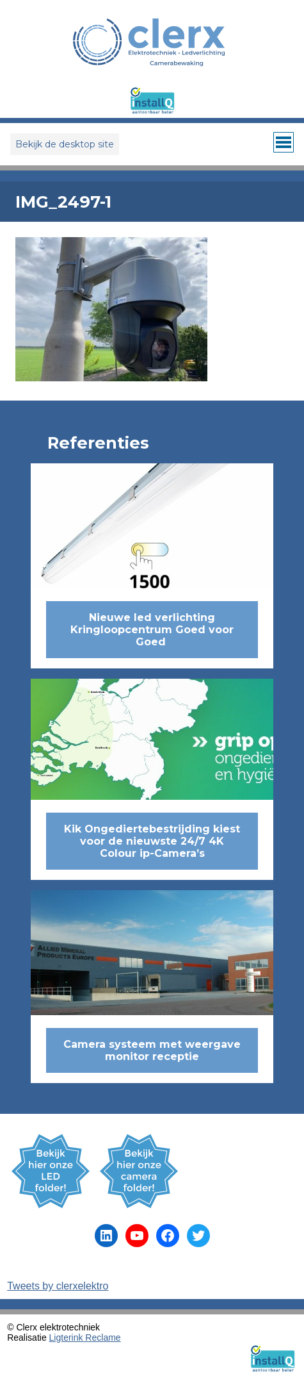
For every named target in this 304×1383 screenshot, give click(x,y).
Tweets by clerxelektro (57, 1285)
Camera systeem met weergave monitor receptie (152, 1050)
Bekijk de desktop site (64, 144)
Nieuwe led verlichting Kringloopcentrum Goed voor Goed (152, 629)
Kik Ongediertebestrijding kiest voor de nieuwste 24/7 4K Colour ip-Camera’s (152, 841)
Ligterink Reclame (85, 1337)
